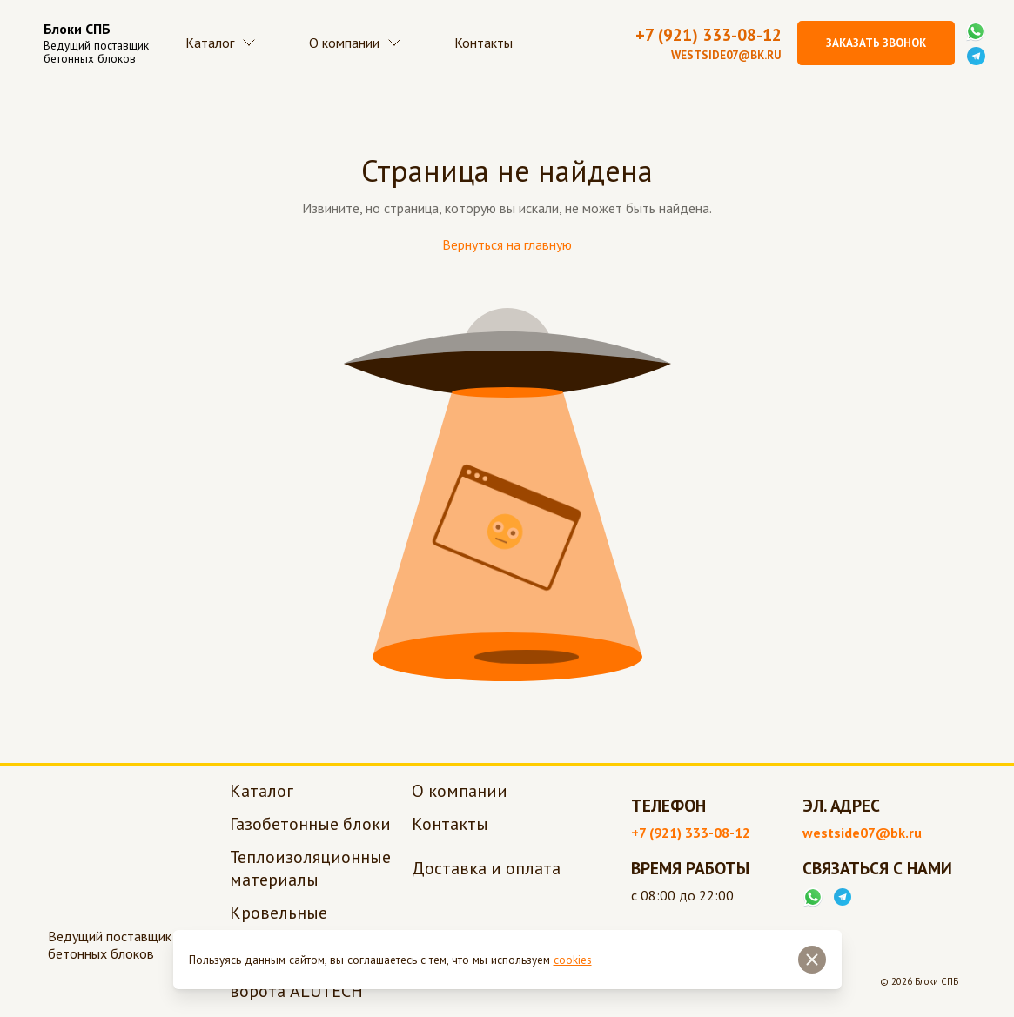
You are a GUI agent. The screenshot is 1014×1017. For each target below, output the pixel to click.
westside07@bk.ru (726, 56)
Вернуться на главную (507, 246)
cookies (573, 960)
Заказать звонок (876, 43)
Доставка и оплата (486, 870)
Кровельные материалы (278, 925)
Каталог (222, 43)
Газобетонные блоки (310, 825)
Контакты (490, 43)
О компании (359, 43)
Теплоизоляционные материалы (310, 870)
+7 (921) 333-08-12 (708, 35)
